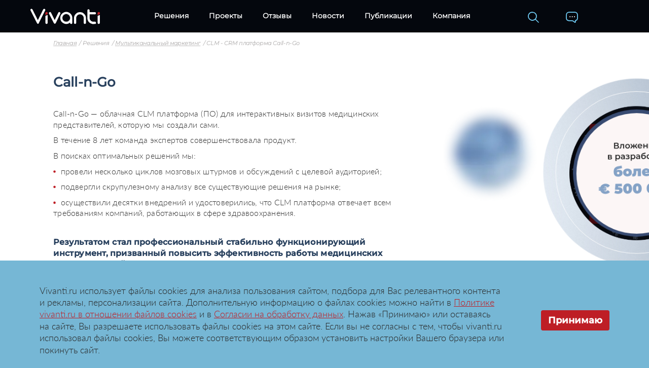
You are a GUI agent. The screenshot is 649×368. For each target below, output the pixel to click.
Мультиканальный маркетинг (157, 43)
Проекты (225, 15)
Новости (328, 15)
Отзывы (277, 15)
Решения (171, 15)
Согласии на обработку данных (278, 313)
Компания (451, 15)
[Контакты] (572, 17)
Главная (65, 43)
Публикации (388, 15)
